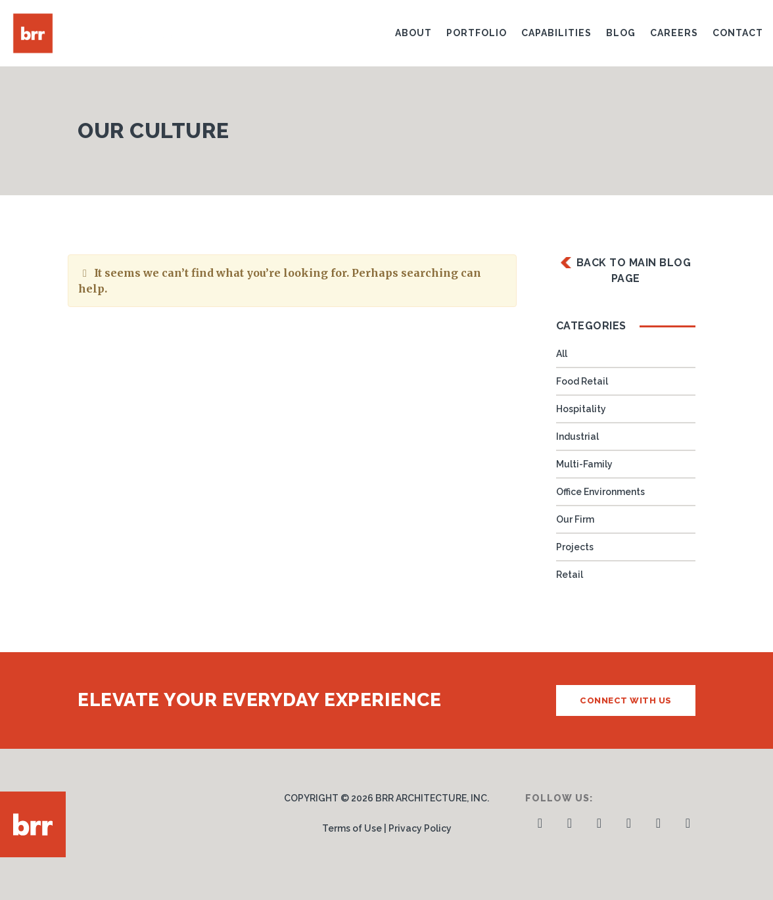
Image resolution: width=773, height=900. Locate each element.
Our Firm (575, 519)
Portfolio (476, 33)
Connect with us (626, 700)
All (561, 353)
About (413, 33)
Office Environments (600, 491)
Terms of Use (352, 828)
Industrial (577, 436)
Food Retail (582, 381)
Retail (569, 574)
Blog (621, 33)
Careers (674, 33)
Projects (575, 547)
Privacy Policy (420, 828)
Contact (738, 33)
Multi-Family (584, 464)
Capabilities (556, 33)
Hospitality (581, 409)
